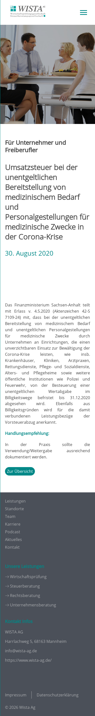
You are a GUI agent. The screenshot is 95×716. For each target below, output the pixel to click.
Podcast (12, 532)
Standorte (14, 508)
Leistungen (15, 501)
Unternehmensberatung (33, 605)
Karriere (12, 524)
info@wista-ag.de (21, 651)
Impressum (15, 695)
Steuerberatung (25, 586)
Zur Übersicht (20, 471)
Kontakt (12, 547)
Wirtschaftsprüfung (28, 576)
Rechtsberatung (25, 595)
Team (10, 516)
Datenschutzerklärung (58, 695)
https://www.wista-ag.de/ (28, 660)
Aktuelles (13, 539)
